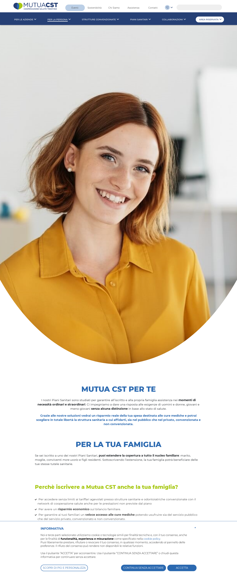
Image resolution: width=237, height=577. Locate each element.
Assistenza (133, 7)
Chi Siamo (114, 7)
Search (217, 7)
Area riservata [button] (208, 19)
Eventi (74, 7)
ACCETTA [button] (182, 567)
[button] (195, 527)
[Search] (199, 7)
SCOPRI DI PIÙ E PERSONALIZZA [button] (64, 567)
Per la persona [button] (57, 19)
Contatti (153, 7)
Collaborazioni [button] (172, 19)
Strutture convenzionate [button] (99, 19)
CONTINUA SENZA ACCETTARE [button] (143, 567)
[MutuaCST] (35, 5)
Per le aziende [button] (23, 19)
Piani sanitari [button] (139, 19)
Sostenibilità (95, 7)
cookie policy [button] (151, 538)
